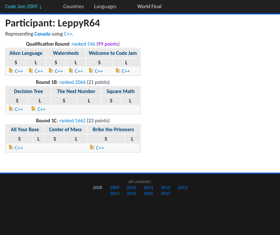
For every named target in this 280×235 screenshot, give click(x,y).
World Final (149, 6)
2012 (165, 187)
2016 (148, 193)
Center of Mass (65, 129)
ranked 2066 (72, 82)
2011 (148, 187)
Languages (105, 6)
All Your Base (25, 129)
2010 (131, 187)
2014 (114, 193)
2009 (114, 187)
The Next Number (76, 91)
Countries (73, 6)
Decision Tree (28, 91)
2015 (131, 193)
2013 (182, 187)
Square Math (121, 91)
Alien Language (25, 53)
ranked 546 (83, 44)
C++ (68, 34)
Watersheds (66, 53)
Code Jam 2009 (23, 6)
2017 (165, 193)
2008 (97, 187)
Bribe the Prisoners (113, 129)
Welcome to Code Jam (113, 53)
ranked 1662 (72, 121)
